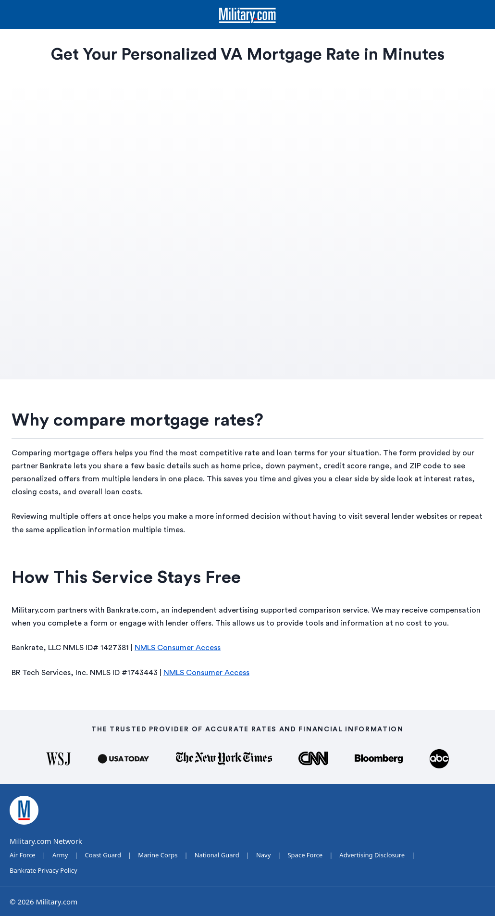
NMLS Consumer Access (178, 648)
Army (60, 855)
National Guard (217, 855)
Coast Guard (103, 855)
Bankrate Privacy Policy (43, 870)
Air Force (23, 855)
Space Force (304, 855)
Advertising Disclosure (372, 855)
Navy (263, 855)
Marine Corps (157, 855)
